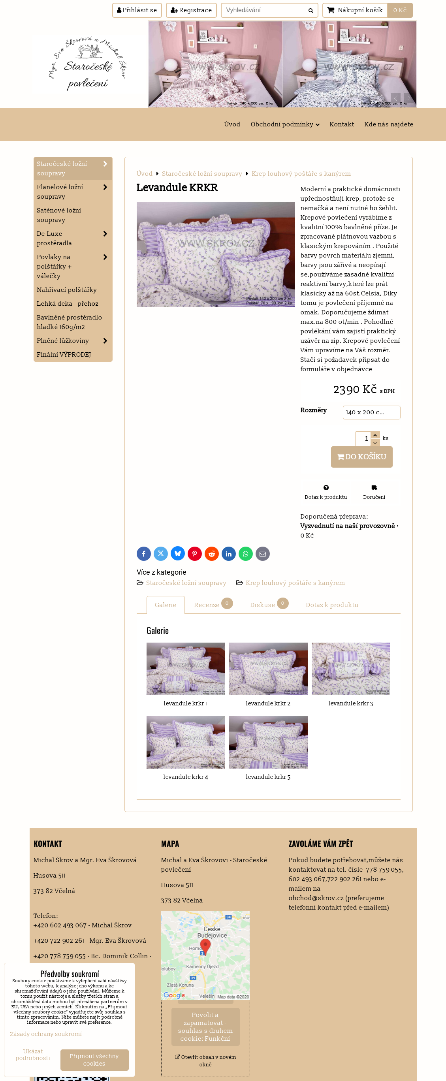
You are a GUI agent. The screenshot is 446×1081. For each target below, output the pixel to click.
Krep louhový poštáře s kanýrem (295, 583)
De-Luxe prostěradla (74, 238)
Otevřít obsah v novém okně (205, 1061)
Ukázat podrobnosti (33, 1055)
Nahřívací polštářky (67, 290)
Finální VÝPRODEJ (64, 355)
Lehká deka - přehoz (67, 304)
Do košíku (362, 457)
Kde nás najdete (389, 124)
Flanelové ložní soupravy (74, 191)
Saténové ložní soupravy (59, 215)
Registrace (191, 10)
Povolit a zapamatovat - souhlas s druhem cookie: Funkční (205, 1027)
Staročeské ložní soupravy (187, 583)
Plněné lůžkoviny (74, 341)
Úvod (232, 124)
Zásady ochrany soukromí (46, 1034)
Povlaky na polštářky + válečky (74, 266)
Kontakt (342, 124)
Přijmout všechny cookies (94, 1060)
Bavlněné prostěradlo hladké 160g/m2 (69, 322)
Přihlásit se (137, 10)
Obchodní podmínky (285, 124)
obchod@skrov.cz (316, 898)
